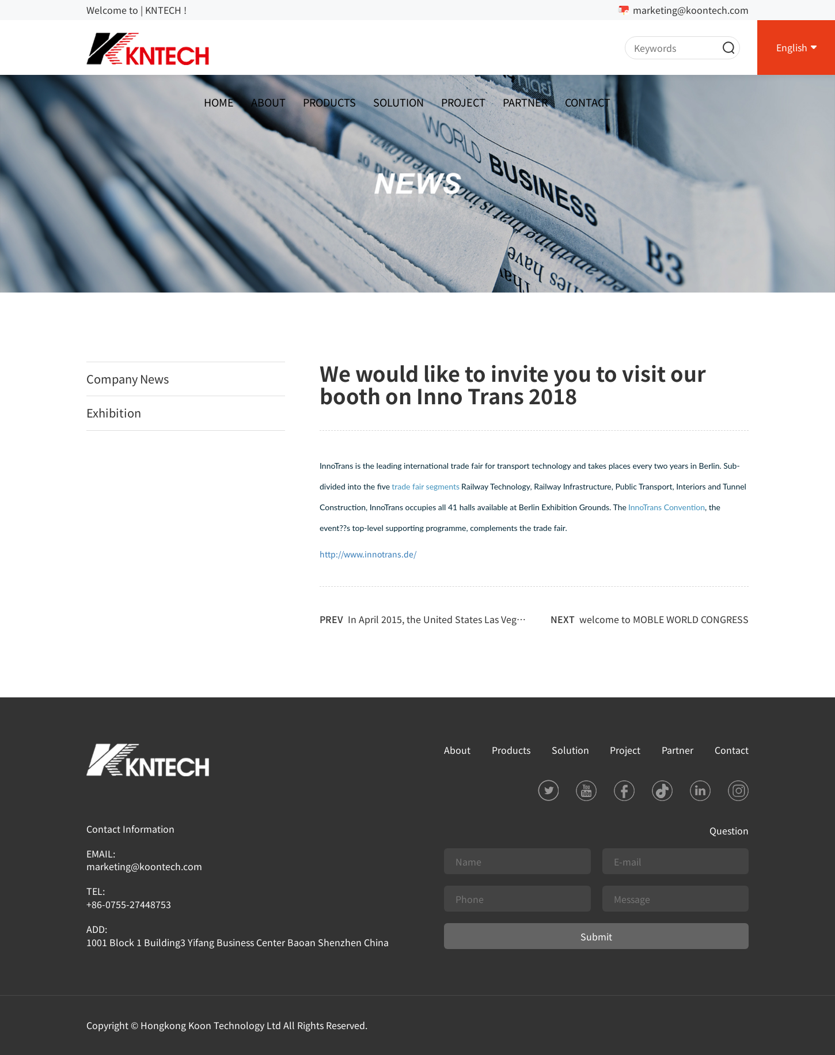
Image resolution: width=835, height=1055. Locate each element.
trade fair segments (426, 486)
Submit (596, 936)
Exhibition (113, 412)
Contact (587, 101)
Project (463, 101)
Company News (127, 378)
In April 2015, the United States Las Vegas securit (452, 619)
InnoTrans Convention (666, 507)
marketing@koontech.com (691, 10)
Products (329, 101)
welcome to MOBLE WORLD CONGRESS (664, 619)
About (268, 101)
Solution (398, 101)
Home (219, 101)
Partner (525, 101)
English (791, 47)
